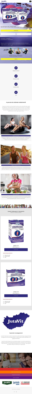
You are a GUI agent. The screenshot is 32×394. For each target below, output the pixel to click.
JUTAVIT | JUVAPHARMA (17, 389)
